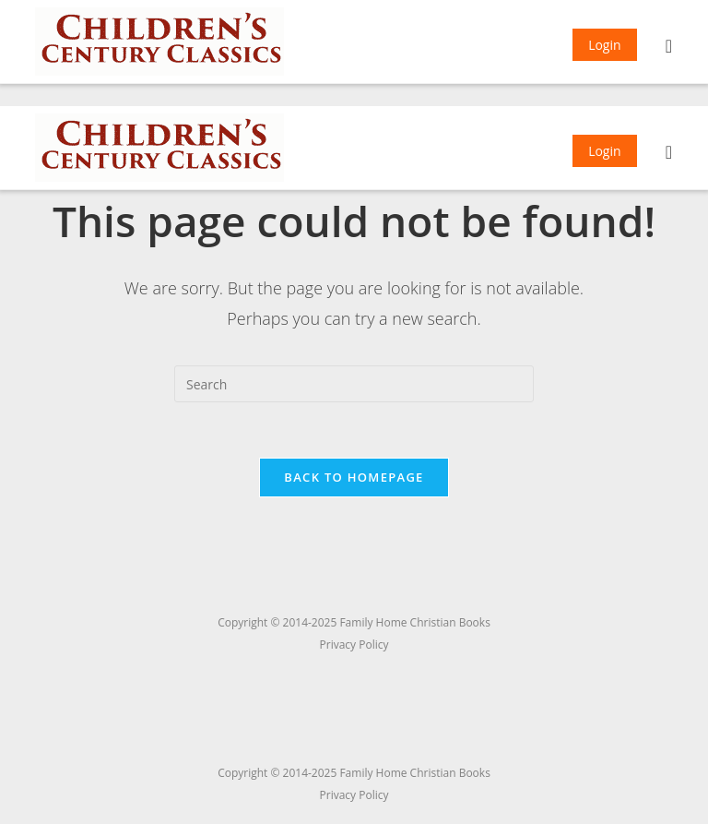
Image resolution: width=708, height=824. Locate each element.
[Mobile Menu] (669, 48)
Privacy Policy (354, 795)
